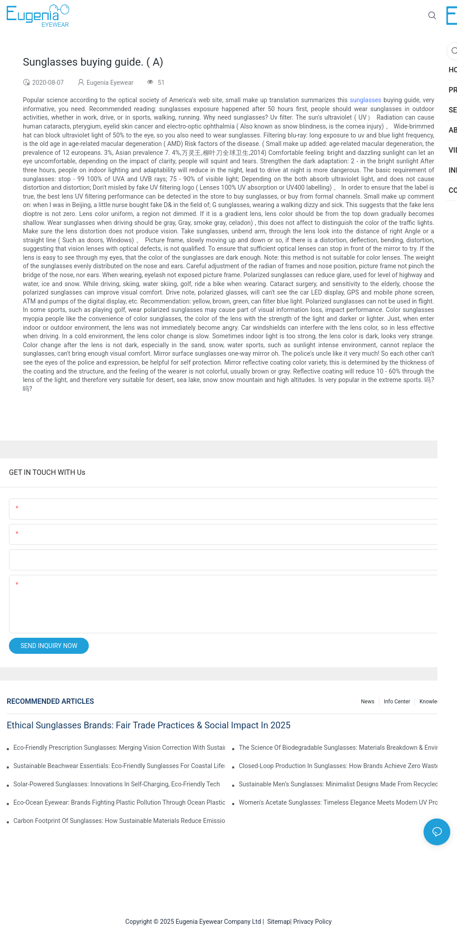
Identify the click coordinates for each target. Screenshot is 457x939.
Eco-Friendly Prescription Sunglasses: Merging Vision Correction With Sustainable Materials (119, 747)
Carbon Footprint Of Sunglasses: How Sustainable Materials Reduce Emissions (119, 820)
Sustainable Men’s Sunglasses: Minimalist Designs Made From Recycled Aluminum (344, 784)
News (367, 701)
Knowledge (433, 701)
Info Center (397, 701)
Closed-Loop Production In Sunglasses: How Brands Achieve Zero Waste (339, 765)
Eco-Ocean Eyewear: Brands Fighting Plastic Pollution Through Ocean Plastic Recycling (119, 802)
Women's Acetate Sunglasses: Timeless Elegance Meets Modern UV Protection (344, 802)
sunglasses (366, 100)
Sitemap (277, 921)
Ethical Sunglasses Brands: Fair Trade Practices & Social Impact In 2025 (149, 725)
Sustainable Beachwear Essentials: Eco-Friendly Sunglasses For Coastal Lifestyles (119, 765)
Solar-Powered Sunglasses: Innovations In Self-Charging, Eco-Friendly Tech (116, 784)
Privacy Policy (312, 921)
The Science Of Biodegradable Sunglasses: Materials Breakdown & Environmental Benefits (344, 747)
